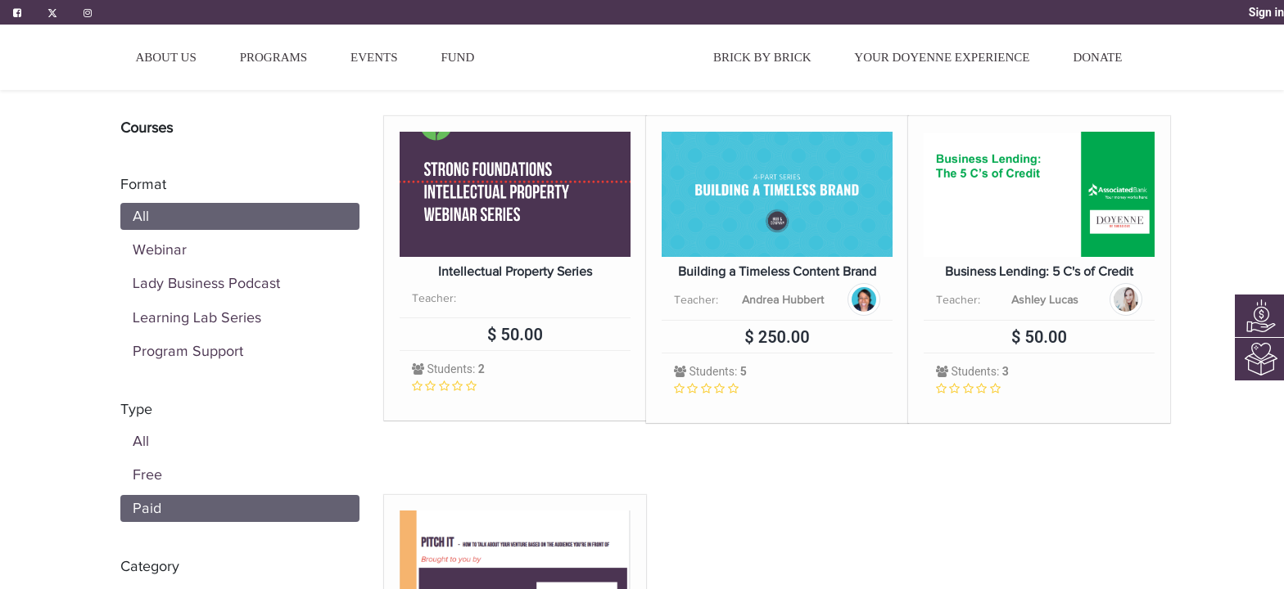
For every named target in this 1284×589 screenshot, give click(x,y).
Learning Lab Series (197, 317)
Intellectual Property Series (515, 272)
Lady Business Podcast (206, 283)
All (141, 216)
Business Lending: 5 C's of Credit (1039, 272)
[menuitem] (593, 63)
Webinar (160, 249)
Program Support (188, 351)
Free (147, 474)
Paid (147, 508)
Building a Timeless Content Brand (777, 272)
